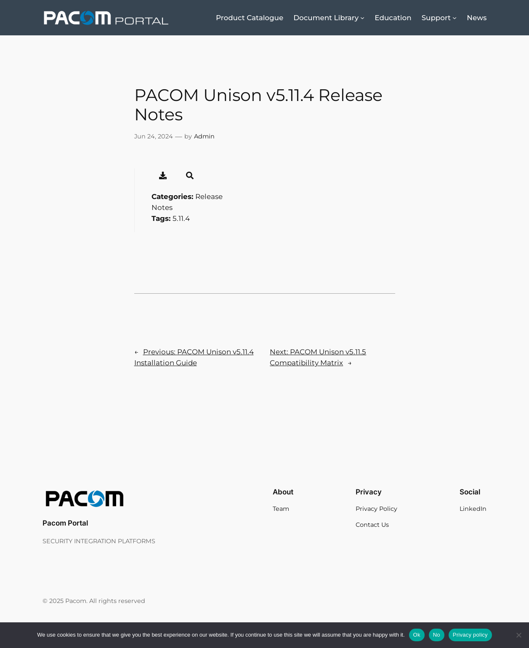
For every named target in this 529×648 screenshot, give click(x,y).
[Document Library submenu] (362, 18)
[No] (518, 635)
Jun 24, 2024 (153, 136)
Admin (204, 136)
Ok (416, 635)
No (436, 635)
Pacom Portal (65, 523)
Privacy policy (470, 635)
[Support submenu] (454, 18)
